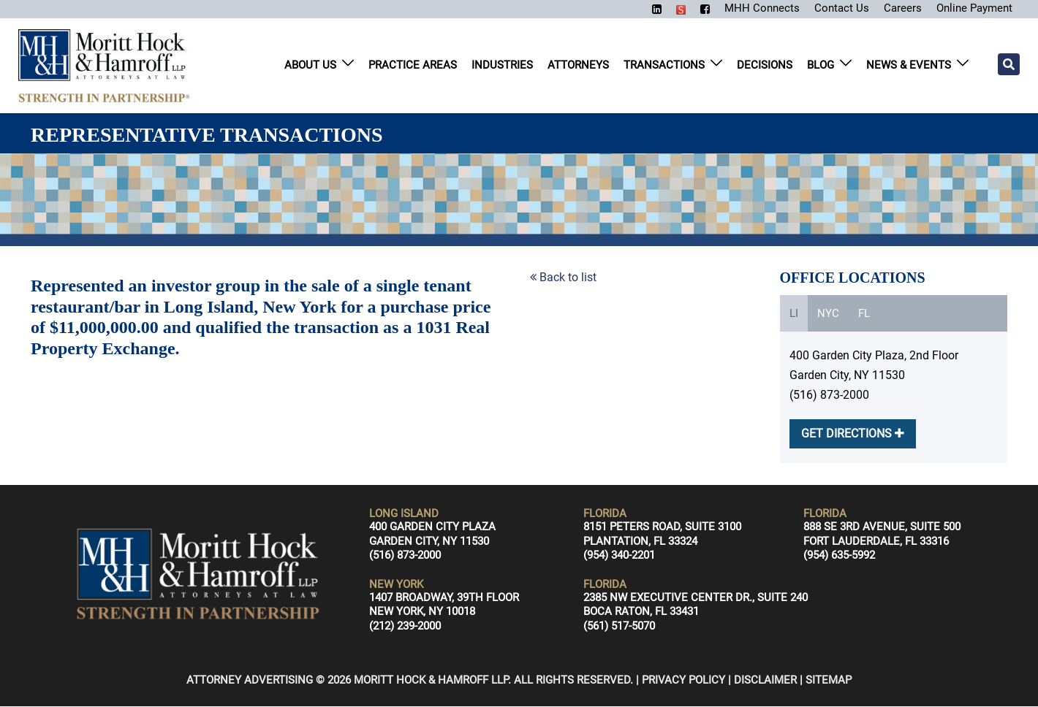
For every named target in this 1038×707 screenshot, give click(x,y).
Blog (820, 65)
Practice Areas (412, 65)
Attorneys (578, 65)
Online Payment (971, 8)
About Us (310, 65)
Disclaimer (765, 680)
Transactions (664, 65)
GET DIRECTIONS (852, 434)
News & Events (908, 65)
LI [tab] (793, 314)
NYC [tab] (828, 314)
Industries (502, 65)
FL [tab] (864, 314)
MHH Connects (753, 8)
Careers (896, 8)
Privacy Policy (683, 680)
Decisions (764, 65)
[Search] (1009, 65)
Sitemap (829, 680)
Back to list (563, 278)
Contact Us (834, 8)
